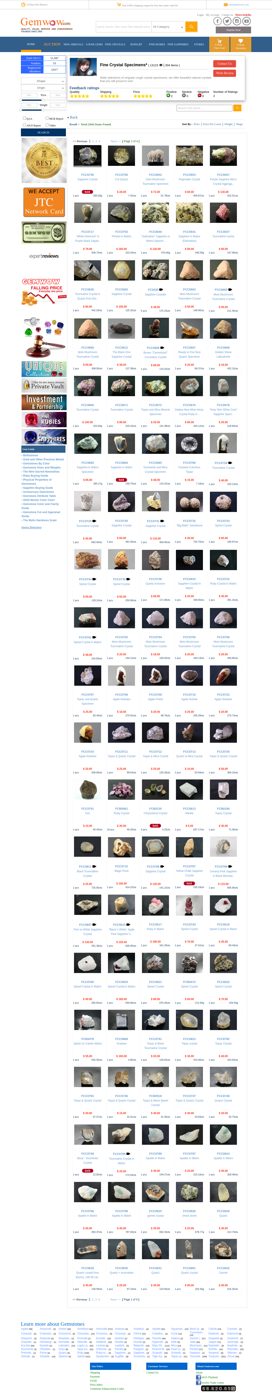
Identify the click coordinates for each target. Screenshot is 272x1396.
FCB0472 (189, 982)
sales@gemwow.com (239, 4)
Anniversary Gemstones (38, 492)
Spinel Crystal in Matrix (87, 642)
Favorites (241, 48)
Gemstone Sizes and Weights (42, 467)
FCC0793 (87, 1096)
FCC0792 (223, 1039)
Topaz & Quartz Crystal (121, 756)
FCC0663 (189, 289)
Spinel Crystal (223, 525)
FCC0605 (121, 289)
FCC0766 (189, 462)
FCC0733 (223, 521)
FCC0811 (85, 866)
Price (197, 124)
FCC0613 (189, 808)
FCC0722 (223, 579)
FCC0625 (155, 1211)
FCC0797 (189, 1153)
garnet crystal (155, 1215)
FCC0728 (221, 463)
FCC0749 (87, 1153)
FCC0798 (87, 1211)
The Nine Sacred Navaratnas (41, 471)
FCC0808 (121, 1039)
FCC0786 (153, 866)
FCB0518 (155, 1096)
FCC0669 (87, 405)
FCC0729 (85, 521)
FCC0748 (223, 1096)
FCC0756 (121, 174)
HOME (31, 44)
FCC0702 (85, 637)
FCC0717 (87, 231)
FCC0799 (121, 1211)
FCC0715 (121, 866)
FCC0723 (223, 694)
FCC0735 (119, 579)
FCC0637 (223, 231)
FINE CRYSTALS (115, 44)
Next (114, 141)
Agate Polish (155, 699)
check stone (189, 1215)
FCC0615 (119, 924)
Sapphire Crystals (155, 294)
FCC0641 (189, 231)
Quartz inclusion (155, 583)
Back (74, 117)
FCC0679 (223, 405)
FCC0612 (121, 347)
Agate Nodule (189, 699)
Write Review (225, 73)
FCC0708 (121, 694)
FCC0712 (155, 751)
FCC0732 (189, 521)
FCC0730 (121, 521)
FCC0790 (87, 982)
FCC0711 (121, 751)
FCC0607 (189, 347)
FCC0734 (85, 579)
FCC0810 (189, 579)
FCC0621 (155, 982)
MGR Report (56, 118)
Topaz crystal (189, 1043)
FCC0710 (189, 694)
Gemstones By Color (36, 463)
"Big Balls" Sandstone (189, 525)
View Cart (219, 48)
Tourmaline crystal (223, 236)
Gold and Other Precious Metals (43, 459)
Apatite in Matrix (155, 1158)
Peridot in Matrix (121, 236)
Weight (228, 124)
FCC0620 (121, 982)
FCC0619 (223, 924)
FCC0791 (155, 1039)
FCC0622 (223, 982)
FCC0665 (221, 289)
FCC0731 (153, 521)
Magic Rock (122, 871)
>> (119, 141)
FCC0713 (189, 751)
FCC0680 (87, 462)
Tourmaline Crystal (87, 409)
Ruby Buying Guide (35, 475)
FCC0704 (155, 637)
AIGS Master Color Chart (39, 500)
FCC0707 (87, 694)
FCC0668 (223, 347)
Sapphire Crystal (88, 179)
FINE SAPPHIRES (178, 44)
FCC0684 (121, 462)
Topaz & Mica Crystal (155, 756)
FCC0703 (121, 637)
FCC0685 (155, 462)
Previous (82, 141)
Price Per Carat (212, 124)
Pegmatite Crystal (189, 179)
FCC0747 (189, 1096)
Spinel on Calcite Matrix (87, 1043)
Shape (239, 124)
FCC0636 (87, 289)
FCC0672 (155, 405)
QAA (29, 118)
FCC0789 (221, 866)
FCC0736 (155, 579)
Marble (189, 813)
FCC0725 (223, 751)
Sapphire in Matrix (122, 467)
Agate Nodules (121, 699)
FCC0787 (189, 866)
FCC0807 (85, 924)
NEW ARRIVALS (73, 44)
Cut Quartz (121, 179)
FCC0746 (121, 1096)
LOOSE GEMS (94, 44)
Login (200, 14)
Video (52, 125)
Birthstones (30, 455)
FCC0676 (189, 405)
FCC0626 (189, 1211)
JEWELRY (136, 44)
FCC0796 (155, 1153)
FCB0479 (87, 1039)
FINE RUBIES (157, 44)
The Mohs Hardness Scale (40, 520)
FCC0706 (223, 637)
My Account (212, 14)
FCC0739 (87, 174)
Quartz (223, 1215)
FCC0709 (155, 694)
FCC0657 (223, 174)
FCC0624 (223, 1153)
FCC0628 (223, 1211)
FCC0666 (87, 347)
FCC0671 (121, 405)
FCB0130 (155, 808)
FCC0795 (119, 1154)
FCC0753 (121, 231)
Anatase (121, 1043)
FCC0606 (153, 348)
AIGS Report (34, 125)
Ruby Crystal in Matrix (223, 583)
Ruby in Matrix (155, 929)
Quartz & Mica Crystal (189, 756)
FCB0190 (223, 808)
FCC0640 (155, 231)
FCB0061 (121, 808)
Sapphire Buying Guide (38, 487)
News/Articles (243, 14)
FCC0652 (155, 174)
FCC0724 (87, 751)
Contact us (227, 14)
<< (74, 141)
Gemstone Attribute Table (39, 496)
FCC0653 (189, 174)
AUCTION (52, 44)
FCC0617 (155, 924)
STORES (199, 44)
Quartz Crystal (223, 1100)
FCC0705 (189, 637)
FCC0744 (189, 924)
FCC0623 (189, 1039)
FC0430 (153, 289)
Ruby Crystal (121, 813)
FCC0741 (87, 808)
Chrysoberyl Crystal (155, 813)
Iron (87, 813)
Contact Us (225, 63)
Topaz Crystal (223, 813)
